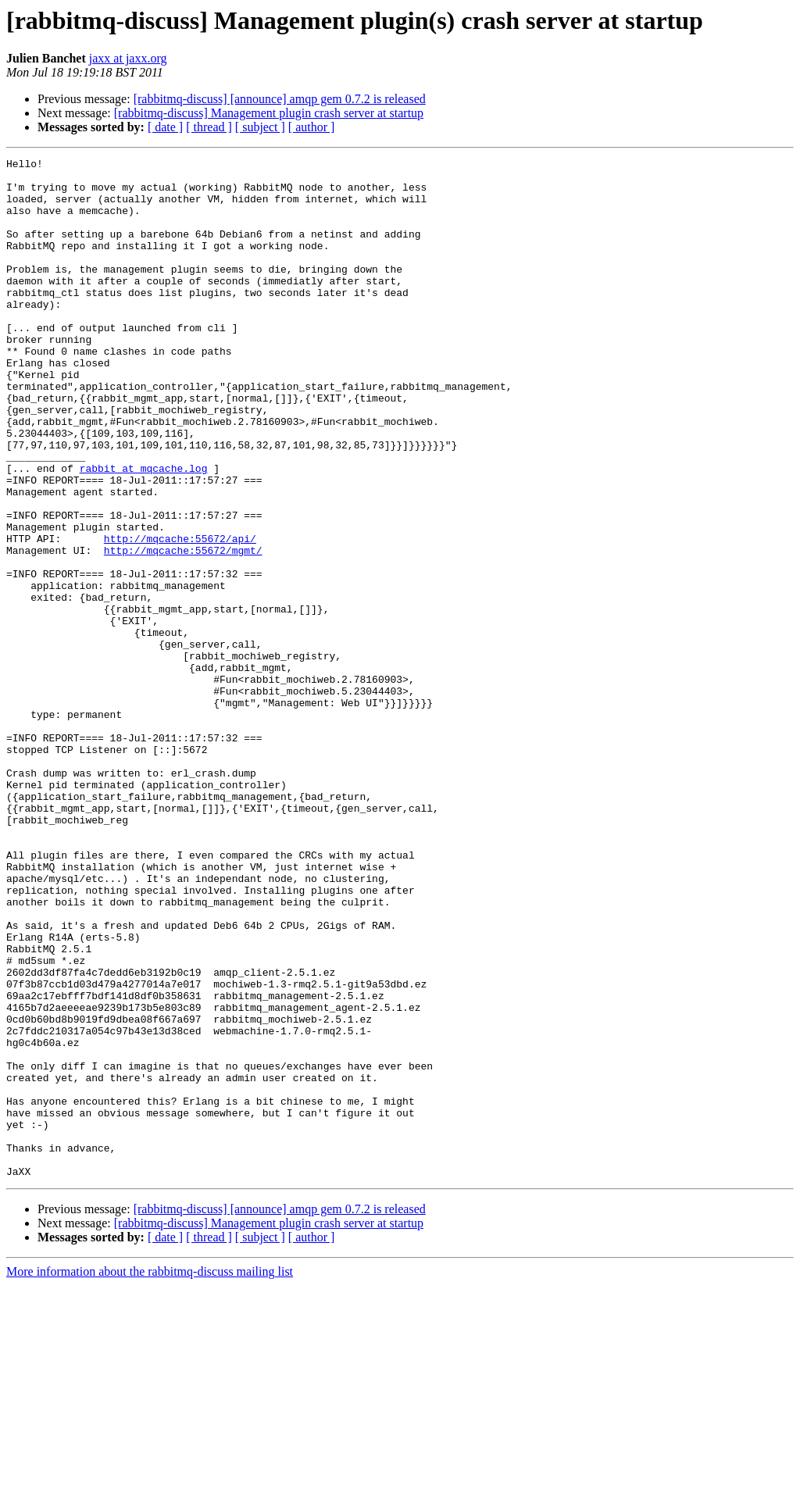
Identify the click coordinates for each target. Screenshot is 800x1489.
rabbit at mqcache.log (144, 531)
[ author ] (311, 127)
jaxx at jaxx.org (128, 58)
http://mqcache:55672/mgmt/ (183, 630)
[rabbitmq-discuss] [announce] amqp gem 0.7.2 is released (280, 98)
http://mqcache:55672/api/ (180, 616)
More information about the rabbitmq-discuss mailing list (149, 1475)
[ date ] (165, 127)
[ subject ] (260, 127)
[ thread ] (209, 127)
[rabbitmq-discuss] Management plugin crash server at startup (268, 113)
